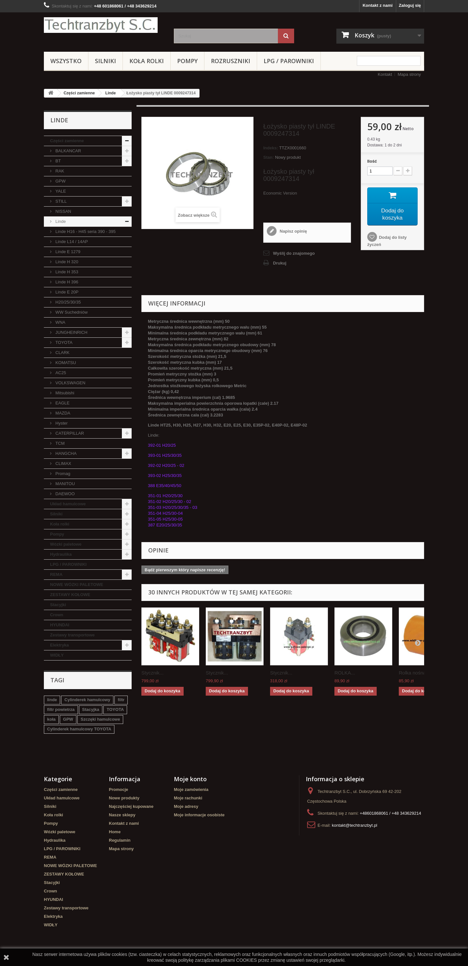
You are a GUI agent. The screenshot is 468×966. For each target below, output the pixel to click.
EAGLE (62, 403)
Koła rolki (146, 61)
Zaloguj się (410, 5)
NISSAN (62, 211)
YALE (60, 191)
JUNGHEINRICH (70, 332)
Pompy (187, 61)
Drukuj (279, 263)
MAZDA (62, 413)
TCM (59, 443)
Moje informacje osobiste (199, 814)
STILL (60, 201)
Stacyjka (90, 709)
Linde (110, 93)
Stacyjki (58, 604)
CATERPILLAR (69, 433)
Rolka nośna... (414, 672)
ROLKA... (344, 672)
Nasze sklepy (122, 814)
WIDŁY (57, 655)
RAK (59, 171)
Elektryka (59, 645)
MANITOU (64, 483)
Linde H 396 (66, 281)
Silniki (105, 61)
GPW (60, 181)
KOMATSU (65, 362)
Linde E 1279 (68, 251)
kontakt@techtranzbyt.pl (354, 825)
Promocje (118, 789)
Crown (56, 614)
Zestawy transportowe (72, 635)
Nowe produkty (124, 798)
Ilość (372, 161)
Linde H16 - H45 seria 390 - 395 (85, 231)
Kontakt (385, 74)
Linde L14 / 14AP (71, 241)
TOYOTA (63, 342)
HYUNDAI (59, 624)
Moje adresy (186, 806)
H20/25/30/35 (67, 302)
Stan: (268, 157)
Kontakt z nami (378, 5)
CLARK (62, 352)
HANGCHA (65, 453)
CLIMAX (62, 463)
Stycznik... (152, 672)
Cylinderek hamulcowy (87, 699)
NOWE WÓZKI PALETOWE (76, 584)
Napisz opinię (293, 231)
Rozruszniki (230, 61)
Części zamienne (79, 93)
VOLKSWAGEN (69, 382)
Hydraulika (61, 554)
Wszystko (66, 61)
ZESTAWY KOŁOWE (70, 594)
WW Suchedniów (71, 312)
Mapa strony (409, 74)
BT (57, 160)
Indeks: (270, 147)
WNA (59, 322)
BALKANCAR (67, 150)
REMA (56, 574)
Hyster (61, 423)
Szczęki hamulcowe (100, 719)
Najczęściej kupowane (131, 806)
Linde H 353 (66, 271)
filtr (121, 699)
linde (52, 699)
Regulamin (119, 840)
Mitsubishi (64, 392)
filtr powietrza (61, 709)
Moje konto (190, 779)
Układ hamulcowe (68, 503)
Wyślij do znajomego (294, 253)
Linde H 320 (66, 261)
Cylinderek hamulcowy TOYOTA (79, 729)
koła (51, 719)
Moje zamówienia (191, 789)
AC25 (60, 372)
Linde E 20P (66, 292)
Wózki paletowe (66, 544)
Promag (62, 473)
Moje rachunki (188, 798)
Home (115, 831)
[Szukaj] (286, 36)
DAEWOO (64, 493)
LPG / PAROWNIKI (289, 61)
